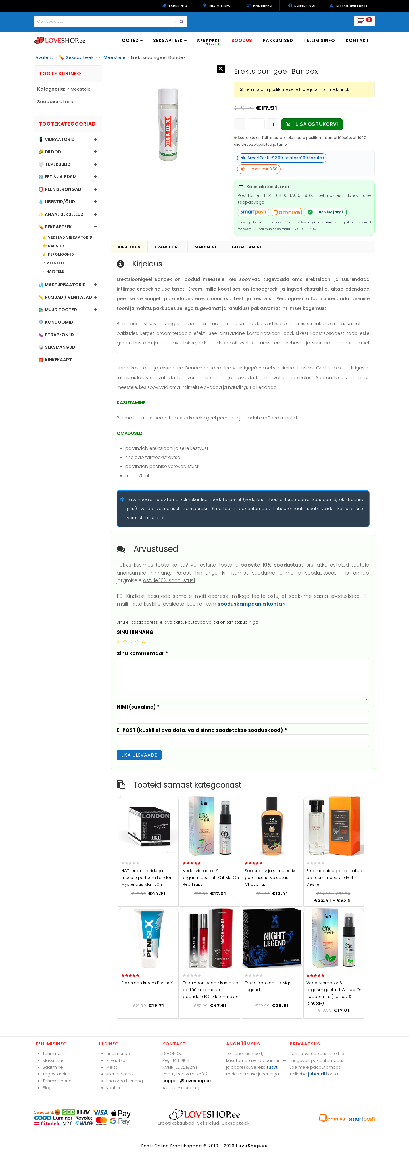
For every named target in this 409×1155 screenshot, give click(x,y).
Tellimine (51, 1053)
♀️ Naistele (53, 271)
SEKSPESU (209, 41)
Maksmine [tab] (206, 247)
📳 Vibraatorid (56, 139)
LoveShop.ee (252, 1146)
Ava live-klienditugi (181, 1088)
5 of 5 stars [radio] (143, 642)
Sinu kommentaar (142, 653)
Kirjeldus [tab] (129, 247)
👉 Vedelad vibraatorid (68, 237)
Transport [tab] (168, 247)
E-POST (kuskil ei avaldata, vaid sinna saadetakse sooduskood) (202, 730)
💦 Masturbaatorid (62, 285)
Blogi (48, 1088)
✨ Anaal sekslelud (61, 214)
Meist (111, 1067)
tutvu (272, 1067)
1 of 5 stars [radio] (119, 642)
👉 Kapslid (53, 246)
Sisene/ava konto (352, 6)
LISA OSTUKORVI (316, 124)
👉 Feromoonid (58, 254)
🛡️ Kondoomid (55, 322)
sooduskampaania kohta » (252, 604)
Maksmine (53, 1060)
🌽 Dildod (49, 152)
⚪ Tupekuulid (54, 164)
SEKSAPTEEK (170, 40)
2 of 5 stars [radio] (125, 642)
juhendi (316, 1074)
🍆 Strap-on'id (56, 335)
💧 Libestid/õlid (56, 202)
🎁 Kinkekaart (55, 360)
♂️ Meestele (112, 57)
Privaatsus (117, 1060)
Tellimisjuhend (57, 1081)
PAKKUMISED (278, 40)
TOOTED (131, 40)
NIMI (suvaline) (138, 706)
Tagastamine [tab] (246, 247)
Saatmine (53, 1067)
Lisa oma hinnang (124, 1081)
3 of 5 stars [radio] (131, 642)
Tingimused (118, 1053)
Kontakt (114, 1088)
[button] (221, 69)
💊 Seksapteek (76, 57)
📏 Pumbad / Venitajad (65, 297)
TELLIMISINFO (319, 40)
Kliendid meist (120, 1074)
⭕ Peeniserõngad (59, 189)
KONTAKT (357, 40)
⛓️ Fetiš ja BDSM (57, 177)
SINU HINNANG (135, 632)
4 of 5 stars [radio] (137, 642)
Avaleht (45, 57)
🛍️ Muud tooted (57, 310)
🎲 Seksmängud (56, 347)
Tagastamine (56, 1074)
